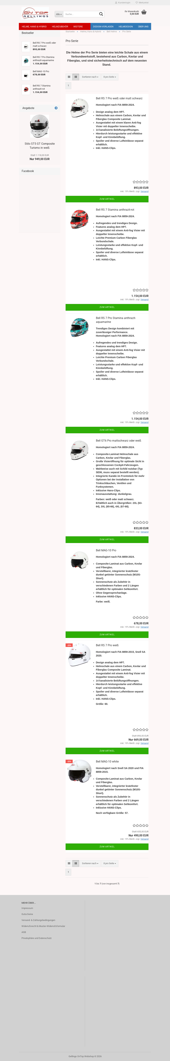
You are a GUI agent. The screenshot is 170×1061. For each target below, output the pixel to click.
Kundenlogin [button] (122, 2)
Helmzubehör (60, 26)
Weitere (78, 26)
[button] (69, 77)
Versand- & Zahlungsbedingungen (38, 920)
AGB (24, 932)
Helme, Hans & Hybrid (34, 26)
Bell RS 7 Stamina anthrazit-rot (115, 209)
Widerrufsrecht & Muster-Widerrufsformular (43, 926)
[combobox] (90, 77)
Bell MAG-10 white (107, 761)
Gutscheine (27, 914)
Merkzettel (142, 2)
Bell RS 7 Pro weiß (107, 645)
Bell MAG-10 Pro (106, 550)
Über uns (143, 26)
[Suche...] (59, 14)
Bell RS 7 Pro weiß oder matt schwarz (119, 98)
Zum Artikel (107, 199)
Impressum (27, 908)
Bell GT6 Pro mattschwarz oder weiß (118, 440)
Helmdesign (126, 26)
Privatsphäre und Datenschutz (36, 938)
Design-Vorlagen (103, 26)
